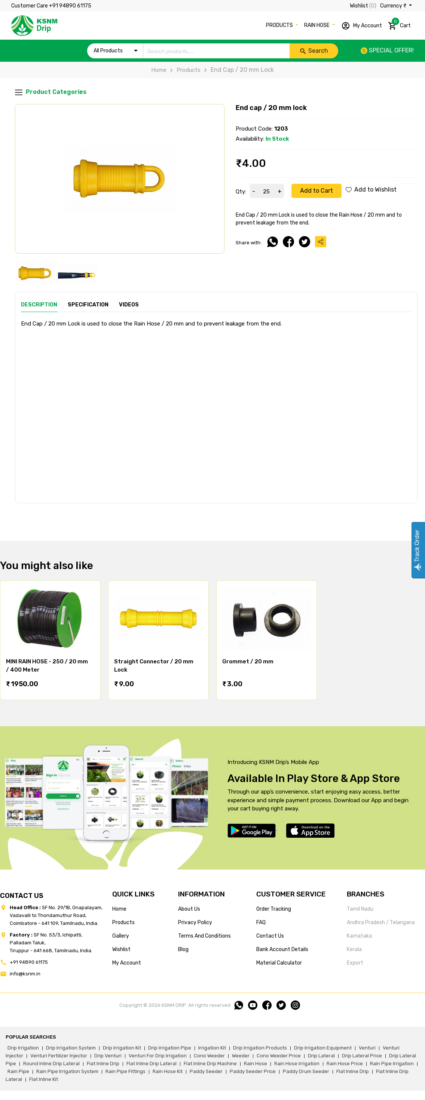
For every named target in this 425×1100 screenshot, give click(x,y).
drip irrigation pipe (169, 1048)
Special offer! (387, 50)
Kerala (354, 949)
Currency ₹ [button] (393, 6)
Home (158, 70)
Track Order (417, 550)
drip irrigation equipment (323, 1048)
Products (183, 70)
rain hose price (345, 1063)
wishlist (121, 949)
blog (183, 949)
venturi (367, 1048)
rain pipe (18, 1071)
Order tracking (273, 909)
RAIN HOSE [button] (317, 25)
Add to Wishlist (371, 189)
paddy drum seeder (306, 1071)
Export (355, 963)
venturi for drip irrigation (158, 1055)
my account (126, 963)
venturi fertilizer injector (58, 1055)
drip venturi (108, 1055)
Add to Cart (316, 190)
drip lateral (321, 1055)
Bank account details (282, 949)
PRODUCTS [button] (280, 25)
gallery (120, 936)
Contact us (270, 936)
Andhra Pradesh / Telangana (381, 922)
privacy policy (195, 922)
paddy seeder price (253, 1071)
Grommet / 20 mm (247, 661)
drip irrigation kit (122, 1048)
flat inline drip (103, 1063)
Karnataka (359, 936)
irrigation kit (212, 1048)
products (123, 922)
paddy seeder (206, 1071)
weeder (241, 1055)
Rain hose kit (168, 1071)
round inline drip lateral (51, 1063)
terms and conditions (204, 936)
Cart (399, 24)
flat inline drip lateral (151, 1063)
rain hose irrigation (296, 1063)
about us (189, 909)
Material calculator (279, 963)
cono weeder (209, 1055)
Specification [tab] (88, 305)
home (119, 909)
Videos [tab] (129, 305)
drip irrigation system (71, 1048)
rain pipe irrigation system (67, 1071)
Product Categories (50, 92)
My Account (361, 25)
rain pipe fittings (126, 1071)
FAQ (261, 922)
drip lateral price (362, 1055)
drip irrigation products (260, 1048)
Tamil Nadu (360, 909)
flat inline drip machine (210, 1063)
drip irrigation (23, 1048)
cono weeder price (279, 1055)
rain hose (255, 1063)
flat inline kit (43, 1079)
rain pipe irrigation (392, 1063)
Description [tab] (39, 305)
